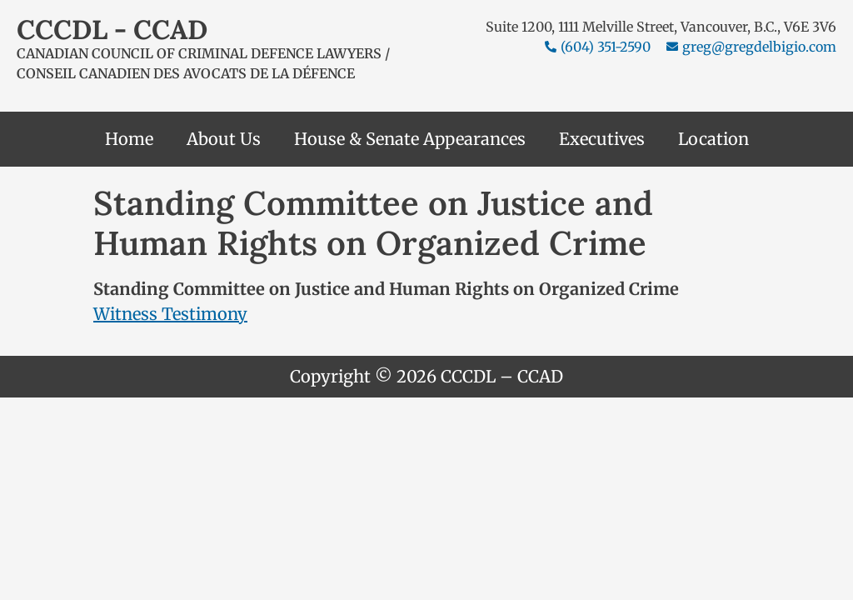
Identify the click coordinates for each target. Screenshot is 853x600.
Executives (602, 138)
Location (713, 138)
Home (129, 138)
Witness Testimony (170, 313)
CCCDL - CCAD (112, 29)
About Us (224, 138)
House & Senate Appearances (410, 138)
